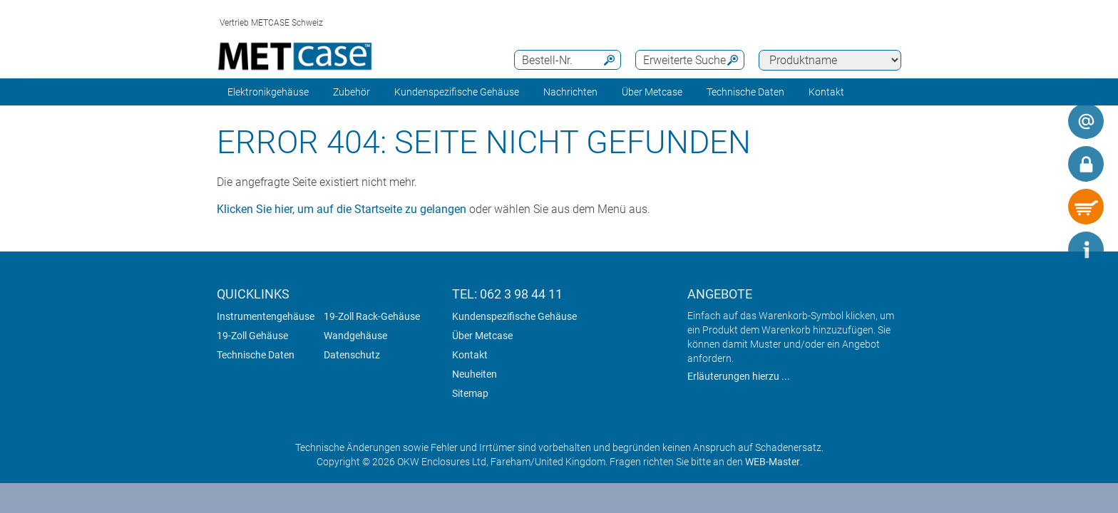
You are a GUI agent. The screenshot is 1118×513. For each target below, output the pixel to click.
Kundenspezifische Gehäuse (456, 92)
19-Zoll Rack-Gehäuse (372, 316)
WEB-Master (772, 461)
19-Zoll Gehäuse (252, 335)
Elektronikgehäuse (268, 92)
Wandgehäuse (355, 335)
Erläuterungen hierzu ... (738, 376)
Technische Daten (745, 92)
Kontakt (470, 355)
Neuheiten (474, 374)
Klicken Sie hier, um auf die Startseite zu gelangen (341, 209)
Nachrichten (570, 92)
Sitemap (470, 393)
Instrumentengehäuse (265, 316)
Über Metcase (482, 335)
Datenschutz (352, 355)
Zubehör (351, 92)
